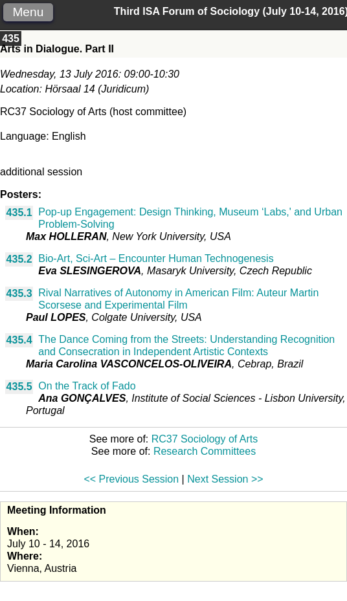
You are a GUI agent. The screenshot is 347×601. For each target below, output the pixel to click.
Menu (27, 12)
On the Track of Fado (86, 385)
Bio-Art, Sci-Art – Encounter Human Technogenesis (155, 258)
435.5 (19, 386)
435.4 (19, 339)
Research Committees (204, 451)
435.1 (19, 212)
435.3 (19, 293)
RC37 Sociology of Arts (204, 438)
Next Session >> (225, 479)
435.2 (19, 259)
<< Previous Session (131, 479)
